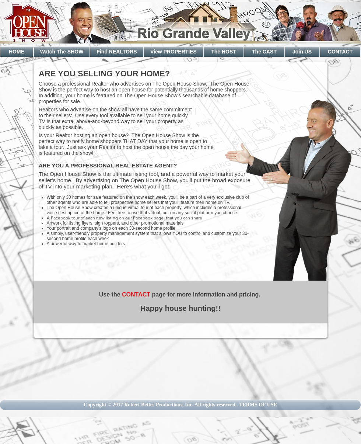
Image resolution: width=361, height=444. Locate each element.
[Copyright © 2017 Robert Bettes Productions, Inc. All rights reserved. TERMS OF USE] (180, 405)
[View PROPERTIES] (173, 51)
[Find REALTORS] (117, 51)
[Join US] (302, 51)
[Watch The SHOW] (62, 51)
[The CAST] (264, 51)
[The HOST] (223, 51)
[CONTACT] (340, 51)
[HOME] (16, 51)
